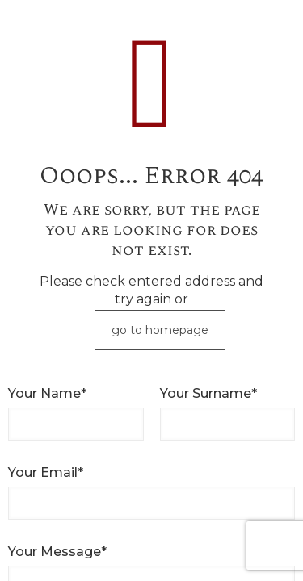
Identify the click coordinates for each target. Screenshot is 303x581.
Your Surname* (208, 393)
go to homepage (160, 330)
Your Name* (47, 393)
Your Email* (45, 472)
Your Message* (57, 551)
